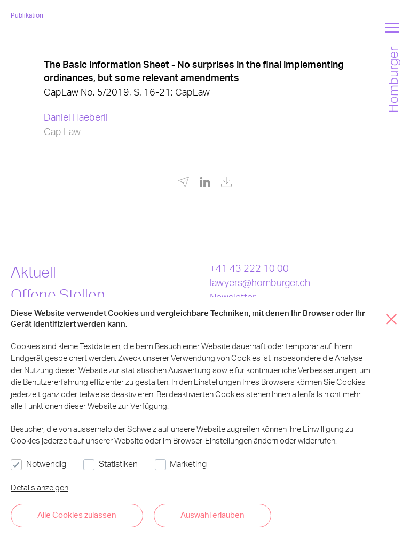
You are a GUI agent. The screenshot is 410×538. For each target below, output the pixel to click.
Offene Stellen (58, 294)
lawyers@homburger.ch (260, 282)
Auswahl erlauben (212, 514)
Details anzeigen (39, 487)
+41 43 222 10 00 (249, 268)
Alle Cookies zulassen (76, 514)
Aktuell (33, 271)
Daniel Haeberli (76, 116)
